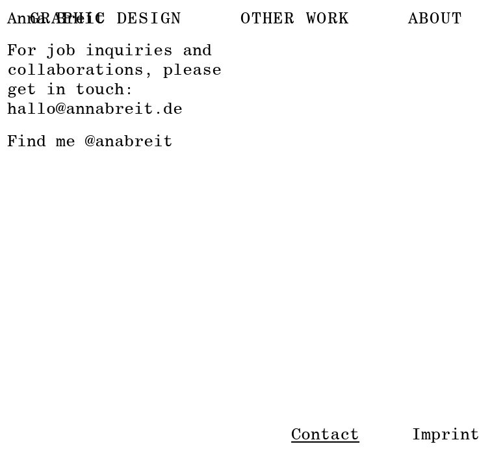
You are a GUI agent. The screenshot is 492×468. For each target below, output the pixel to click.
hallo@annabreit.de (95, 108)
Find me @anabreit (90, 140)
